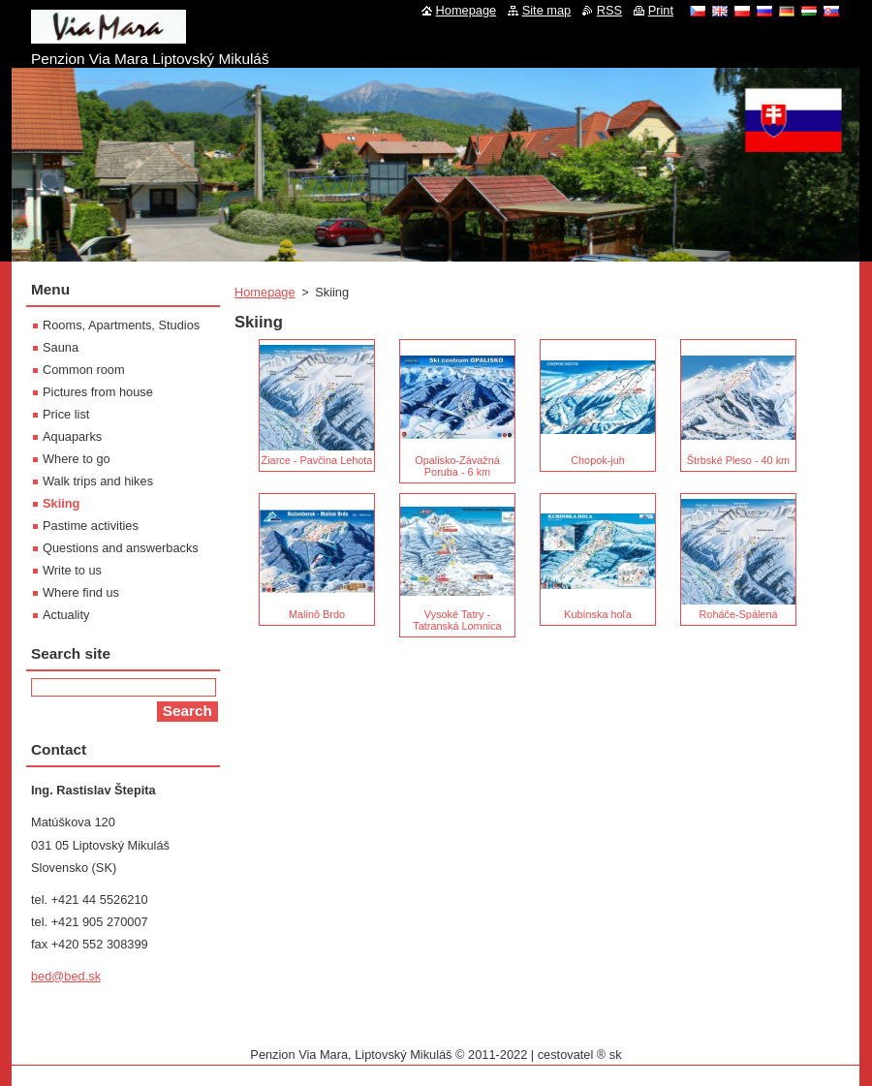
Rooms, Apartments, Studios (121, 325)
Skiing (61, 503)
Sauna (60, 347)
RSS (609, 10)
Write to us (72, 570)
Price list (66, 414)
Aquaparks (72, 436)
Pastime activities (91, 525)
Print (660, 10)
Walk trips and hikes (98, 481)
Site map (547, 10)
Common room (84, 369)
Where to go (76, 458)
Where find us (81, 592)
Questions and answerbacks (121, 548)
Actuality (66, 614)
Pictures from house (98, 392)
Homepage (265, 292)
